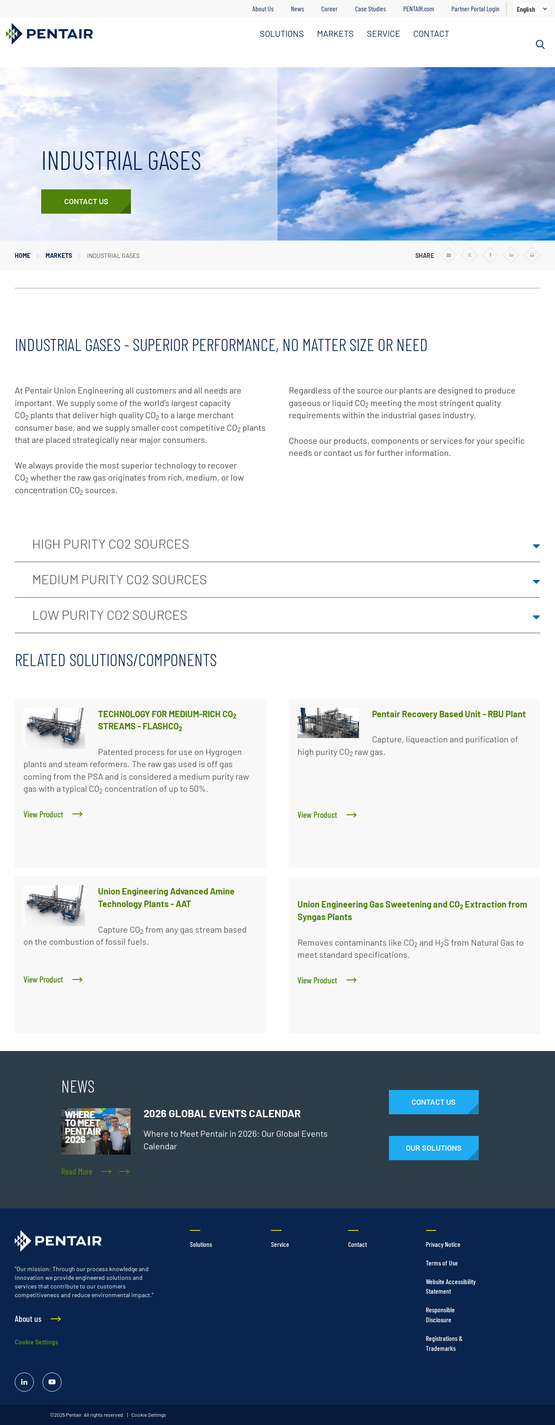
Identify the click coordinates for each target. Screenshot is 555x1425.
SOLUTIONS (282, 33)
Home (22, 255)
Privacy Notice (443, 1244)
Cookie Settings (36, 1342)
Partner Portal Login (475, 8)
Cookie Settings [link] (148, 1415)
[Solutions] (434, 1148)
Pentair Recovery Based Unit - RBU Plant (449, 714)
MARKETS (335, 33)
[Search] (540, 44)
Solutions (201, 1244)
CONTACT (431, 33)
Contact (357, 1244)
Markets (59, 255)
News (297, 8)
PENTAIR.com (418, 8)
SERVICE (383, 33)
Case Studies (370, 8)
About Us (263, 8)
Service (280, 1244)
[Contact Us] (86, 201)
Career (329, 8)
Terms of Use (442, 1263)
